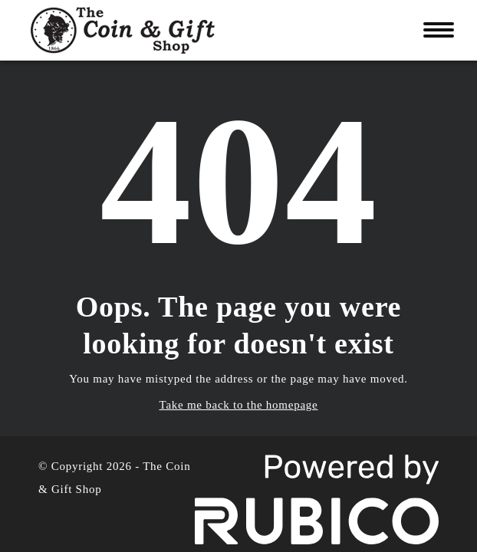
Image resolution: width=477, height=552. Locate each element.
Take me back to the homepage (239, 405)
